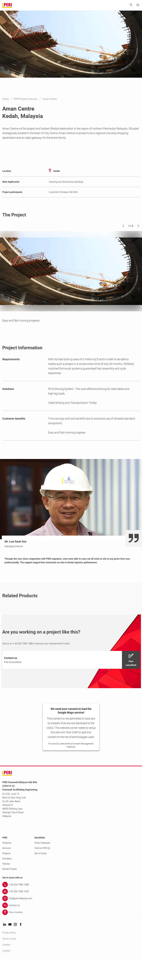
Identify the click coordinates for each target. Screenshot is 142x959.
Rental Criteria (9, 869)
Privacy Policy (9, 932)
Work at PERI (42, 848)
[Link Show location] (71, 912)
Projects (6, 853)
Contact (6, 944)
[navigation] (71, 660)
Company (7, 858)
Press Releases (42, 842)
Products (6, 842)
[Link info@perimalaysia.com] (71, 898)
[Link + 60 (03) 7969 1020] (71, 891)
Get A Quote (40, 853)
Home (5, 99)
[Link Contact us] (71, 905)
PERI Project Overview (26, 99)
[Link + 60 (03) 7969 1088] (71, 884)
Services (6, 848)
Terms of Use (9, 938)
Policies (6, 863)
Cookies (6, 950)
